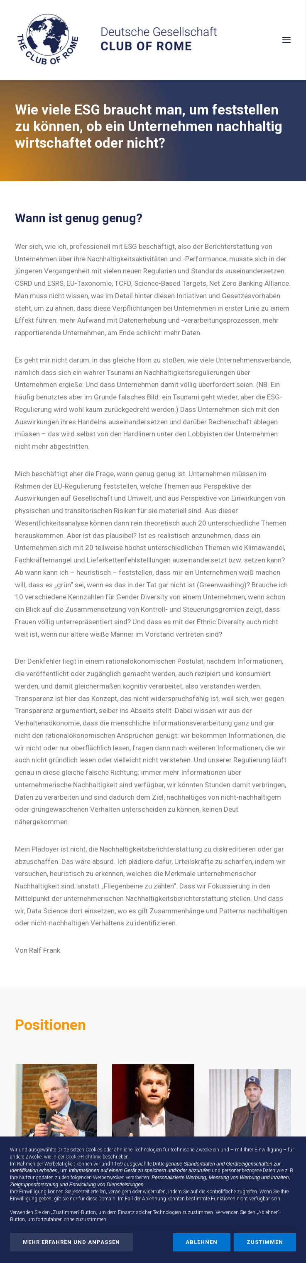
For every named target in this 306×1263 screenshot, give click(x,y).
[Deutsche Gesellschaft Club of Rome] (153, 39)
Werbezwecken (109, 1177)
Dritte (158, 1164)
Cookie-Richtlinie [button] (83, 1157)
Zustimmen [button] (265, 1242)
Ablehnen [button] (202, 1242)
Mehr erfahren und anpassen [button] (71, 1242)
